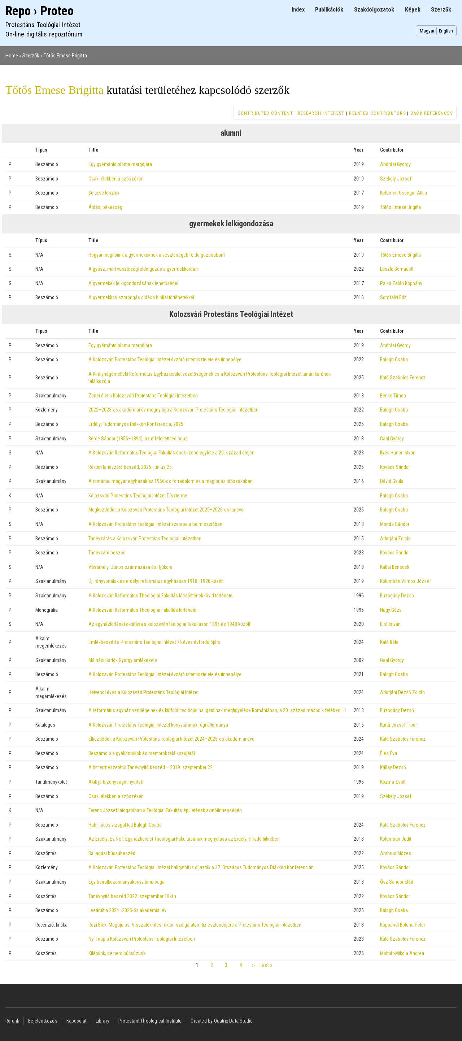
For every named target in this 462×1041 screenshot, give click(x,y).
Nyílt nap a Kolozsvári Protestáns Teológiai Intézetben (141, 939)
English (446, 31)
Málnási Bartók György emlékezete (122, 660)
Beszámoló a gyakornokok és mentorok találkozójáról (141, 753)
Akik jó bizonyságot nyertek (115, 782)
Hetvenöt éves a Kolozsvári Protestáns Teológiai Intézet (143, 692)
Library (102, 1021)
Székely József (395, 179)
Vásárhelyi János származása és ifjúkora (130, 567)
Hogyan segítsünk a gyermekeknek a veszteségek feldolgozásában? (157, 255)
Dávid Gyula (392, 481)
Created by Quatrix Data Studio (222, 1021)
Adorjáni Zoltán (395, 538)
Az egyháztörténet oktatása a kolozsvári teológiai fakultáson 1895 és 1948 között (169, 624)
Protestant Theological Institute (150, 1021)
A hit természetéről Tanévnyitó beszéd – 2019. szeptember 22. (151, 767)
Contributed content (265, 113)
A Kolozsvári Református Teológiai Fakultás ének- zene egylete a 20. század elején (171, 453)
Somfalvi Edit (393, 297)
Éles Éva (388, 753)
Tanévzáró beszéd (107, 553)
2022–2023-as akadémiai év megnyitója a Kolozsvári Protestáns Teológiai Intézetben (173, 410)
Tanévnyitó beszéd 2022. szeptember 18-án (132, 896)
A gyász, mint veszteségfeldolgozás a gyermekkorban (143, 269)
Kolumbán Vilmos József (405, 581)
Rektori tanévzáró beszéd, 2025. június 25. (130, 467)
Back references (431, 113)
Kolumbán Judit (395, 839)
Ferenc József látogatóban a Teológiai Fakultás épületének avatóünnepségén (165, 810)
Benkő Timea (393, 395)
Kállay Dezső (393, 767)
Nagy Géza (391, 610)
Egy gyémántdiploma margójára (120, 164)
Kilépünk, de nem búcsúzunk (116, 953)
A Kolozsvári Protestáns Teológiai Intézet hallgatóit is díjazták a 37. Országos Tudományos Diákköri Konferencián (201, 867)
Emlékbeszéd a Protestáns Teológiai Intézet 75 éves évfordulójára (154, 642)
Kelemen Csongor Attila (403, 193)
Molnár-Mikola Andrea (402, 953)
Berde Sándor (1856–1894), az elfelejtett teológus (138, 438)
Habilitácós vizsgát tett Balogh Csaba (125, 825)
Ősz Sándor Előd (396, 882)
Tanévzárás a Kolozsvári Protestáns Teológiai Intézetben (144, 538)
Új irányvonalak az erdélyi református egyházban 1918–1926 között (155, 581)
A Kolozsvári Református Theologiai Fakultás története (142, 610)
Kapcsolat (76, 1021)
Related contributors (377, 113)
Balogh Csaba (394, 359)
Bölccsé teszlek (103, 193)
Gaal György (392, 438)
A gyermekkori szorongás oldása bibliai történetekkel (141, 297)
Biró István (390, 624)
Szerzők (441, 9)
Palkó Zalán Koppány (401, 283)
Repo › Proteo (39, 11)
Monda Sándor (394, 524)
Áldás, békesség (105, 207)
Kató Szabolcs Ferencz (403, 377)
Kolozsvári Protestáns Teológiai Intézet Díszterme (137, 495)
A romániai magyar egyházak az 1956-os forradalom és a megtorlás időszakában (170, 481)
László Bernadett (396, 269)
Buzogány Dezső (397, 595)
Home (11, 55)
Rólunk (12, 1021)
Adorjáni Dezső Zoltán (402, 692)
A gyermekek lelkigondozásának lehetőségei (133, 283)
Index (298, 9)
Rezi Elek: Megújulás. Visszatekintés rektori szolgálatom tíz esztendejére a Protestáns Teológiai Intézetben (194, 925)
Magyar (427, 31)
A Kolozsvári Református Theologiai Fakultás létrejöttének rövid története (160, 595)
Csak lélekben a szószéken (116, 179)
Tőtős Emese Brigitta (65, 55)
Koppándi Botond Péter (402, 925)
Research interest (321, 113)
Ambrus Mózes (395, 853)
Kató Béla (389, 642)
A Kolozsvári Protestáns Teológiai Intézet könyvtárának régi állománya (158, 725)
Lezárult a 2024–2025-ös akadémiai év (127, 910)
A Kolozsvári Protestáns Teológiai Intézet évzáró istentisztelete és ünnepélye (164, 359)
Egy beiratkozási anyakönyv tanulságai (127, 882)
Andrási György (395, 164)
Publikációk (329, 9)
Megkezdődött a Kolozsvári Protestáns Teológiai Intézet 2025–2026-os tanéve (166, 510)
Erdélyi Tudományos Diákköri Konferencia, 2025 (135, 424)
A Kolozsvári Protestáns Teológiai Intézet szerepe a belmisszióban (155, 524)
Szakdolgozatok (374, 9)
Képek (412, 9)
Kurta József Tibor (398, 725)
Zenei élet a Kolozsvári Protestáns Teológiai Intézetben (143, 395)
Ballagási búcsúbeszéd (111, 853)
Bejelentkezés (42, 1021)
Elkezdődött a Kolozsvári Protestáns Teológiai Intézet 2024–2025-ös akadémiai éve (171, 739)
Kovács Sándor (395, 467)
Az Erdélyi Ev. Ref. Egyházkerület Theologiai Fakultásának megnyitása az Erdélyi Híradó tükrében (184, 839)
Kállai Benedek (394, 567)
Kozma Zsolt (392, 782)
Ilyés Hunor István (397, 453)
